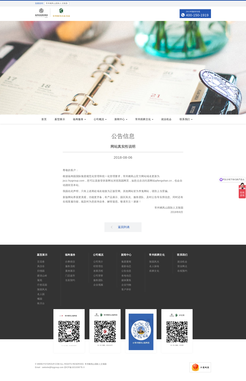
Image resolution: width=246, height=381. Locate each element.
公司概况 (100, 119)
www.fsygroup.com (48, 364)
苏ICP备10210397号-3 (74, 367)
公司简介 (98, 261)
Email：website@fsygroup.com (49, 367)
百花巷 (41, 261)
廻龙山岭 (42, 275)
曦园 (39, 298)
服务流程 (70, 266)
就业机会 (166, 119)
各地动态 (126, 275)
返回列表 (120, 227)
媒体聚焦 (126, 280)
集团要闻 (126, 261)
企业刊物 (126, 284)
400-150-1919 (197, 15)
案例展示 (70, 270)
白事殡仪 (70, 261)
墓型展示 (60, 119)
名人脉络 (154, 266)
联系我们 (186, 119)
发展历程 (98, 270)
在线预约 (182, 270)
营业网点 (182, 266)
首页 (44, 119)
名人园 (41, 294)
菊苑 (39, 280)
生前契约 (70, 280)
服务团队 (98, 280)
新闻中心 (120, 119)
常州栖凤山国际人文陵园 (96, 364)
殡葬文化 (154, 270)
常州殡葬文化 (144, 119)
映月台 (41, 303)
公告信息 (126, 270)
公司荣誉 (98, 275)
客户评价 (126, 289)
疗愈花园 (42, 284)
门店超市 (70, 275)
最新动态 (126, 266)
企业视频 (98, 284)
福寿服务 (79, 119)
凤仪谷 (41, 266)
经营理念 (98, 266)
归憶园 (41, 270)
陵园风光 (42, 289)
